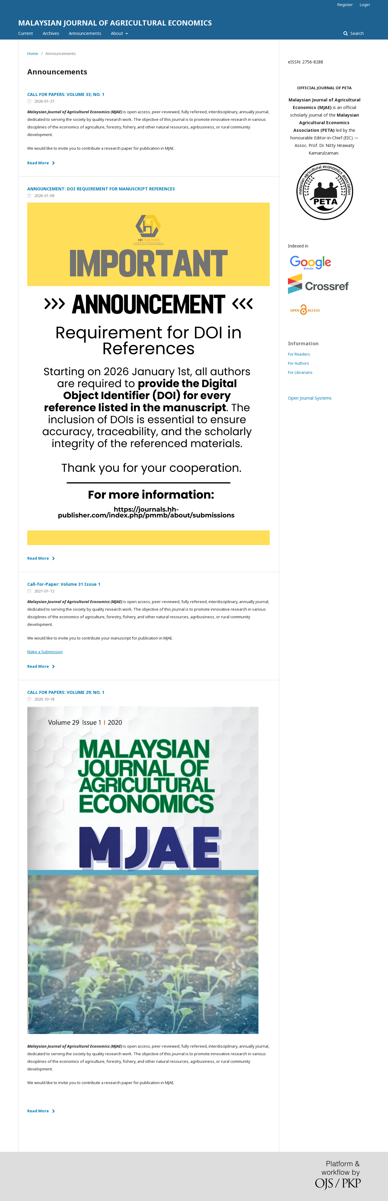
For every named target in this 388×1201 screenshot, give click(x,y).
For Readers (299, 354)
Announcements (85, 33)
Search (356, 33)
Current (25, 33)
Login (365, 4)
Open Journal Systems (310, 398)
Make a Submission (45, 651)
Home (32, 53)
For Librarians (300, 372)
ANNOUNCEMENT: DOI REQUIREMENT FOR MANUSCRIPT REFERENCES (101, 189)
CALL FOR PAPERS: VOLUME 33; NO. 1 (65, 94)
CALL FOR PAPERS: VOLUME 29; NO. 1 (65, 692)
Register (345, 4)
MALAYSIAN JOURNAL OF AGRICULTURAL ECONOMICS (115, 23)
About (117, 33)
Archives (51, 33)
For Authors (298, 363)
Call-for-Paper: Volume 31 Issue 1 (63, 584)
